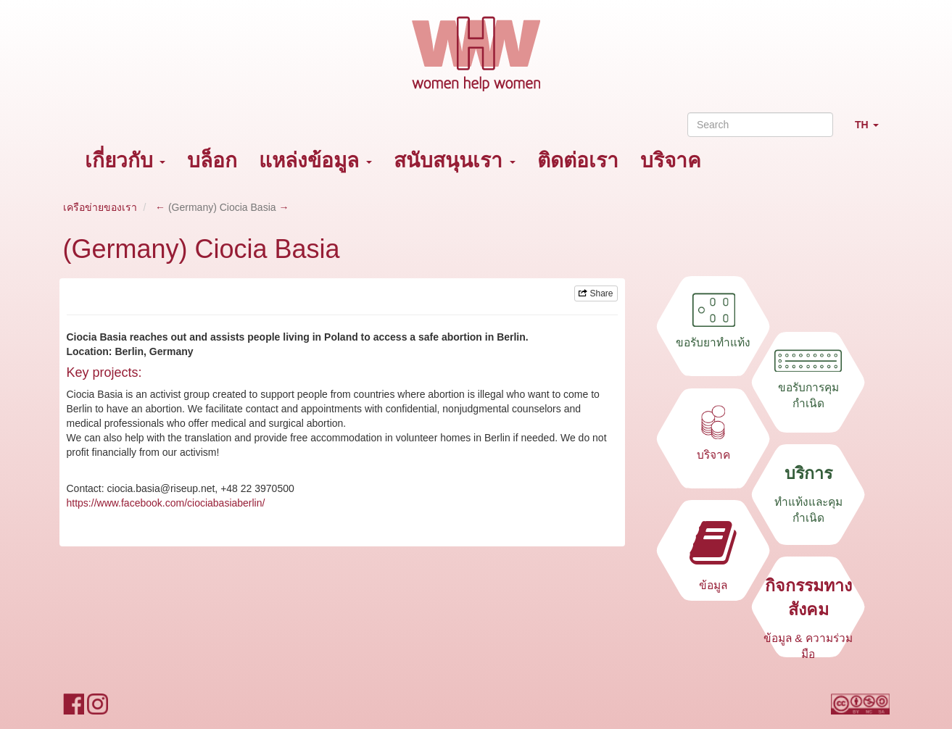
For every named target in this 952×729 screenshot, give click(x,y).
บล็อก (212, 160)
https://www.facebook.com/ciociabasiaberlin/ (166, 503)
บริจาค (670, 160)
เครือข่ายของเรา (100, 207)
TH (872, 131)
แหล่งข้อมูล (315, 160)
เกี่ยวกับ (125, 160)
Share (596, 293)
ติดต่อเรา (577, 160)
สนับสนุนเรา (455, 160)
